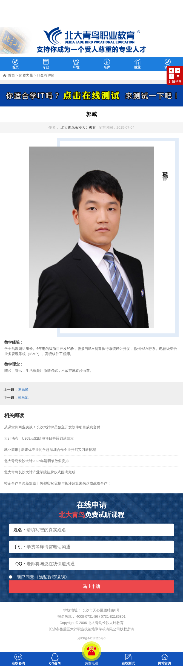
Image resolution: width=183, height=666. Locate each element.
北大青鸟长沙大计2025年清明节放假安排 (36, 461)
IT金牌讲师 (46, 75)
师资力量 (26, 75)
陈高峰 (23, 389)
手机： (20, 546)
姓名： (20, 529)
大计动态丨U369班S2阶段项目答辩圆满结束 (39, 438)
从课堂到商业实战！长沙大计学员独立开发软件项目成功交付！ (54, 427)
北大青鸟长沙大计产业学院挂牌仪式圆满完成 (39, 472)
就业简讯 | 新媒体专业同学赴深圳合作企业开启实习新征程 (50, 450)
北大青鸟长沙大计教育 (78, 127)
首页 (11, 75)
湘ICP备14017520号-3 (91, 638)
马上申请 (91, 586)
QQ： (21, 563)
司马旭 (23, 397)
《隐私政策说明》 (51, 577)
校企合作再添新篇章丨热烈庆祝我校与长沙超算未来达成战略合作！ (57, 483)
